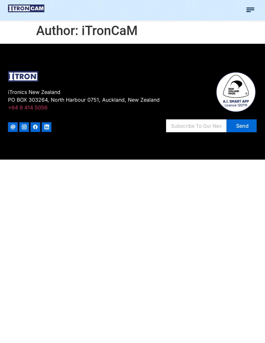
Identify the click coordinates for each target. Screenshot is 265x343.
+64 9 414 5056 (28, 107)
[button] (250, 10)
